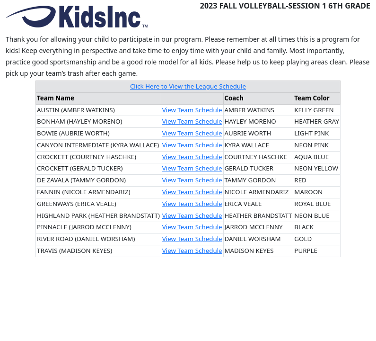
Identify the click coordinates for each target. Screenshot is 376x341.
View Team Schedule (192, 110)
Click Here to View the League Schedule (188, 86)
